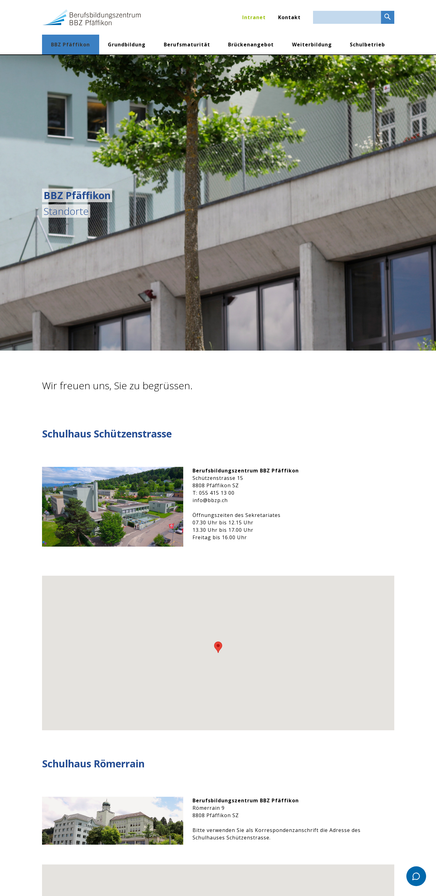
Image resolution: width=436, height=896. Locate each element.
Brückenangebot (251, 44)
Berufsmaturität (187, 44)
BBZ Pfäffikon (70, 44)
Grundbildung (127, 44)
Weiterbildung (312, 44)
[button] (218, 647)
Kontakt (289, 17)
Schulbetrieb (367, 44)
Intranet (254, 17)
